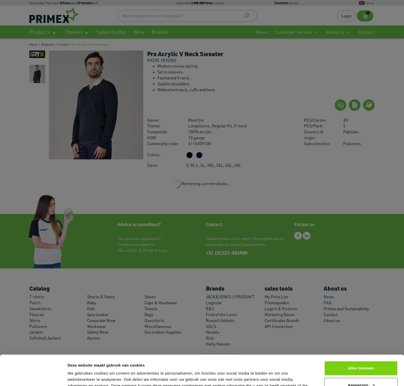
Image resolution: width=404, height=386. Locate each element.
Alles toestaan (361, 338)
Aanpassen (361, 354)
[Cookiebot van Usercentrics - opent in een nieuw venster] (33, 376)
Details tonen (80, 376)
